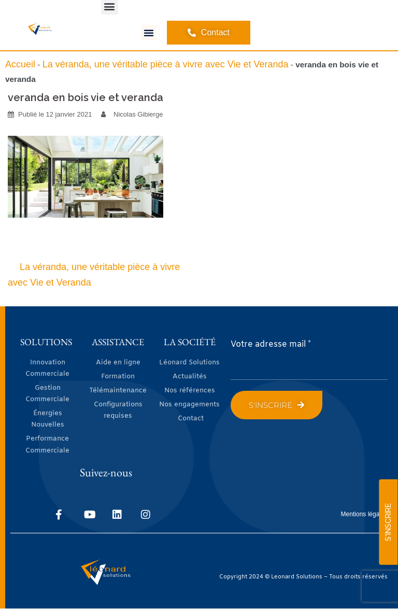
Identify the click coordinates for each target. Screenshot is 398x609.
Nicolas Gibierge (138, 114)
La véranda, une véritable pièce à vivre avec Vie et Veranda (165, 64)
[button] (149, 32)
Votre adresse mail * (271, 344)
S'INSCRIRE (388, 522)
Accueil (20, 64)
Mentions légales (364, 514)
